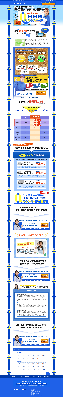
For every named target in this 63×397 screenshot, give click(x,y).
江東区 (23, 355)
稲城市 (38, 366)
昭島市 (43, 363)
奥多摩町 (44, 369)
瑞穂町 (28, 369)
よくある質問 (47, 376)
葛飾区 (33, 358)
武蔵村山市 (29, 366)
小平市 (43, 366)
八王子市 (19, 363)
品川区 (28, 355)
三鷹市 (33, 363)
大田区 (38, 355)
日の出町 (34, 369)
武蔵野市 (29, 363)
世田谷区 (44, 355)
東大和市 (24, 366)
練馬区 (23, 358)
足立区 (28, 358)
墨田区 (18, 355)
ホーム (14, 376)
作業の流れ (34, 376)
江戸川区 (39, 358)
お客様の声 (40, 376)
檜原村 (38, 369)
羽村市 (18, 369)
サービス (21, 376)
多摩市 (33, 366)
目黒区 (33, 355)
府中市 (38, 363)
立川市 (23, 363)
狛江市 (18, 366)
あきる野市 (24, 369)
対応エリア (27, 376)
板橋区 (18, 358)
